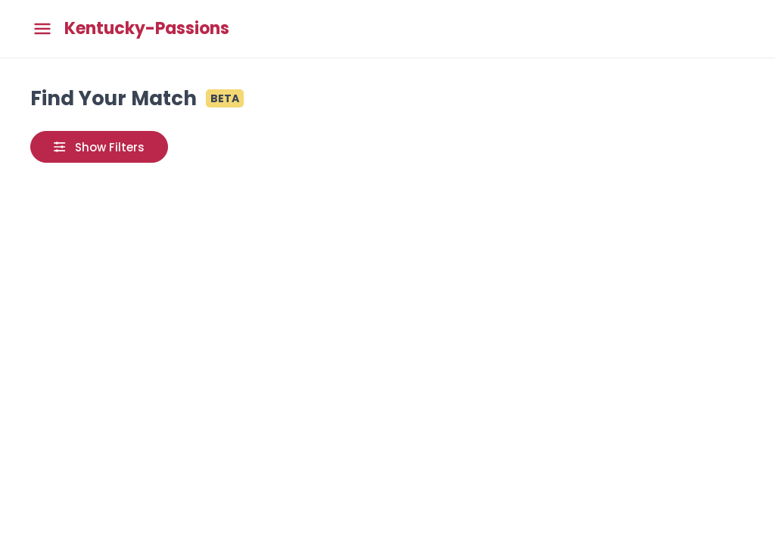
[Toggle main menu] (42, 29)
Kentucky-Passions (146, 29)
